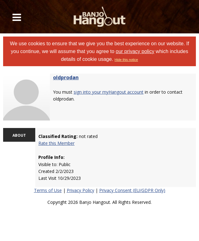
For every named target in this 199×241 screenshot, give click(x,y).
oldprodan (66, 77)
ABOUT (19, 135)
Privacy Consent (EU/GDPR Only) (132, 190)
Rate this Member (56, 143)
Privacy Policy (80, 190)
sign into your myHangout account (108, 92)
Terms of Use (48, 190)
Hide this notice (126, 59)
